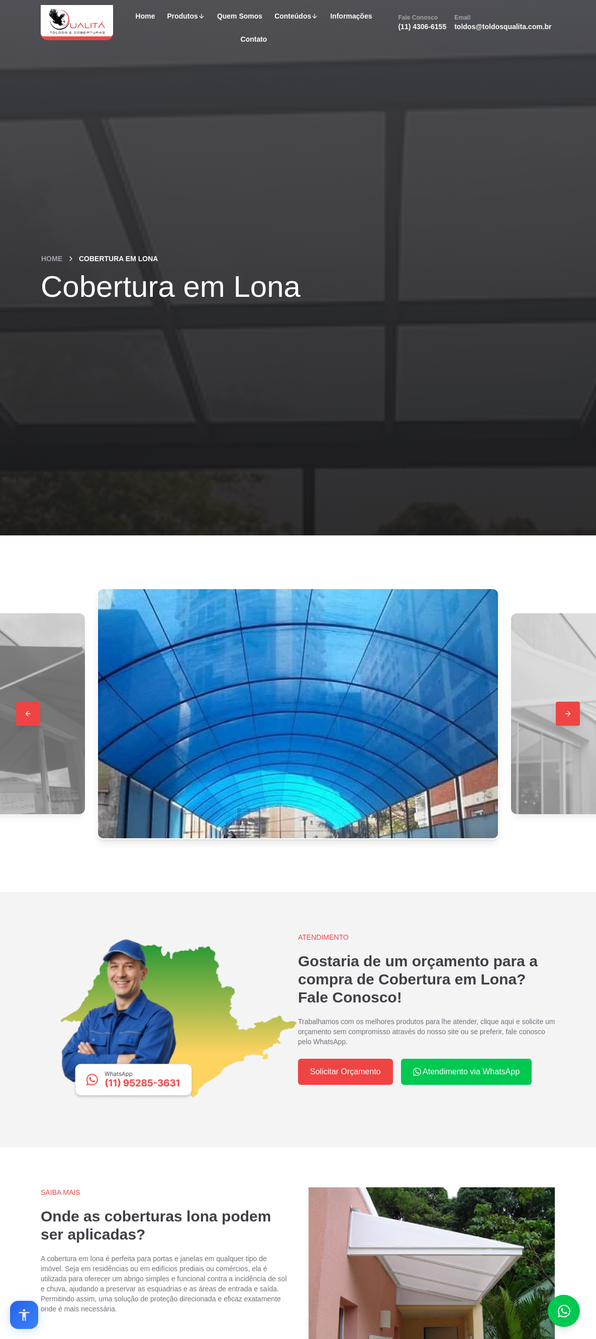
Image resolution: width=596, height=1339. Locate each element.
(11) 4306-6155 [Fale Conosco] (422, 22)
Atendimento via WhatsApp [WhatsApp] (466, 1071)
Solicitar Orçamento (345, 1071)
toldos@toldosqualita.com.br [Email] (502, 22)
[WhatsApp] (169, 1019)
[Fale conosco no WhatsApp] (564, 1311)
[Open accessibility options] (24, 1315)
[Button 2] (28, 714)
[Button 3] (568, 714)
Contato (254, 39)
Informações (351, 16)
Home (145, 16)
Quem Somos (239, 16)
